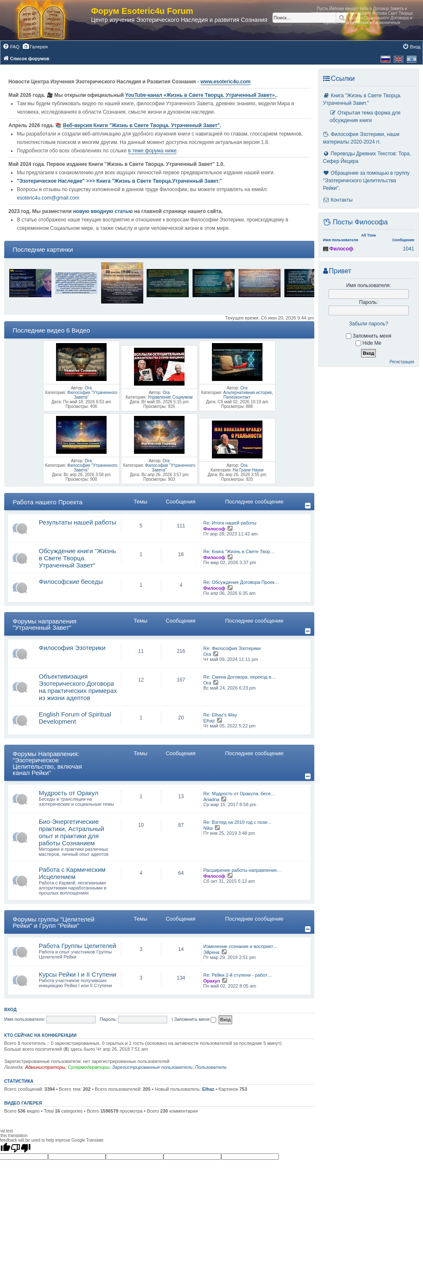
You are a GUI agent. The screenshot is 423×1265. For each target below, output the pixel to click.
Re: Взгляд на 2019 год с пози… (237, 822)
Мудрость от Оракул (69, 792)
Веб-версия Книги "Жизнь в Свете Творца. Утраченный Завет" (141, 125)
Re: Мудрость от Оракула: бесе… (239, 793)
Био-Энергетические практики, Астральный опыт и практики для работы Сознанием (71, 832)
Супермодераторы (89, 1067)
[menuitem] (11, 46)
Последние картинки (43, 249)
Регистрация (402, 362)
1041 (408, 249)
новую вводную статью (103, 211)
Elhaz (209, 720)
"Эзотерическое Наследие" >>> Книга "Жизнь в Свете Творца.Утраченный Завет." (119, 181)
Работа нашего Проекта (48, 502)
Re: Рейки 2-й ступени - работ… (237, 974)
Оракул (211, 980)
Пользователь (211, 1067)
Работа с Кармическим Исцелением (72, 873)
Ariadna (211, 799)
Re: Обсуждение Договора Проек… (241, 582)
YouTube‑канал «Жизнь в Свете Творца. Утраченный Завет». (200, 95)
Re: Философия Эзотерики (232, 648)
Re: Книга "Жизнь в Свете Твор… (239, 551)
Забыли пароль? (368, 324)
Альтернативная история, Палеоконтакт (248, 394)
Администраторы (45, 1067)
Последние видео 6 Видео (51, 330)
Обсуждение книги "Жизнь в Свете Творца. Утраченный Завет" (77, 558)
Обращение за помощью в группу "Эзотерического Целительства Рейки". (366, 180)
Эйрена (211, 952)
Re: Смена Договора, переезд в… (239, 676)
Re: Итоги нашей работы (230, 522)
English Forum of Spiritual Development (75, 718)
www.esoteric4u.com (226, 82)
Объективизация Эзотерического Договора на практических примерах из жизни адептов (78, 687)
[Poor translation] (21, 1147)
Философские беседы (71, 581)
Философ (214, 528)
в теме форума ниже (152, 151)
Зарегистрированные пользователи (152, 1067)
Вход (10, 1009)
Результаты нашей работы (77, 522)
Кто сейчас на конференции (40, 1035)
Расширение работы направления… (242, 870)
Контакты (338, 200)
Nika (208, 828)
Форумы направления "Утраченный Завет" (44, 624)
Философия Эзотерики (72, 647)
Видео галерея (23, 1102)
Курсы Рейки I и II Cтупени (77, 974)
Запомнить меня (195, 1019)
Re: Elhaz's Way (220, 714)
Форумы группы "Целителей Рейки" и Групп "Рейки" (53, 922)
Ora (88, 388)
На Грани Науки (248, 470)
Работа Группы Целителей (77, 945)
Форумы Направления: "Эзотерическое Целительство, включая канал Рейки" (47, 763)
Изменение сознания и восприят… (240, 946)
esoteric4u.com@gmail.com (48, 198)
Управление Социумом (170, 397)
